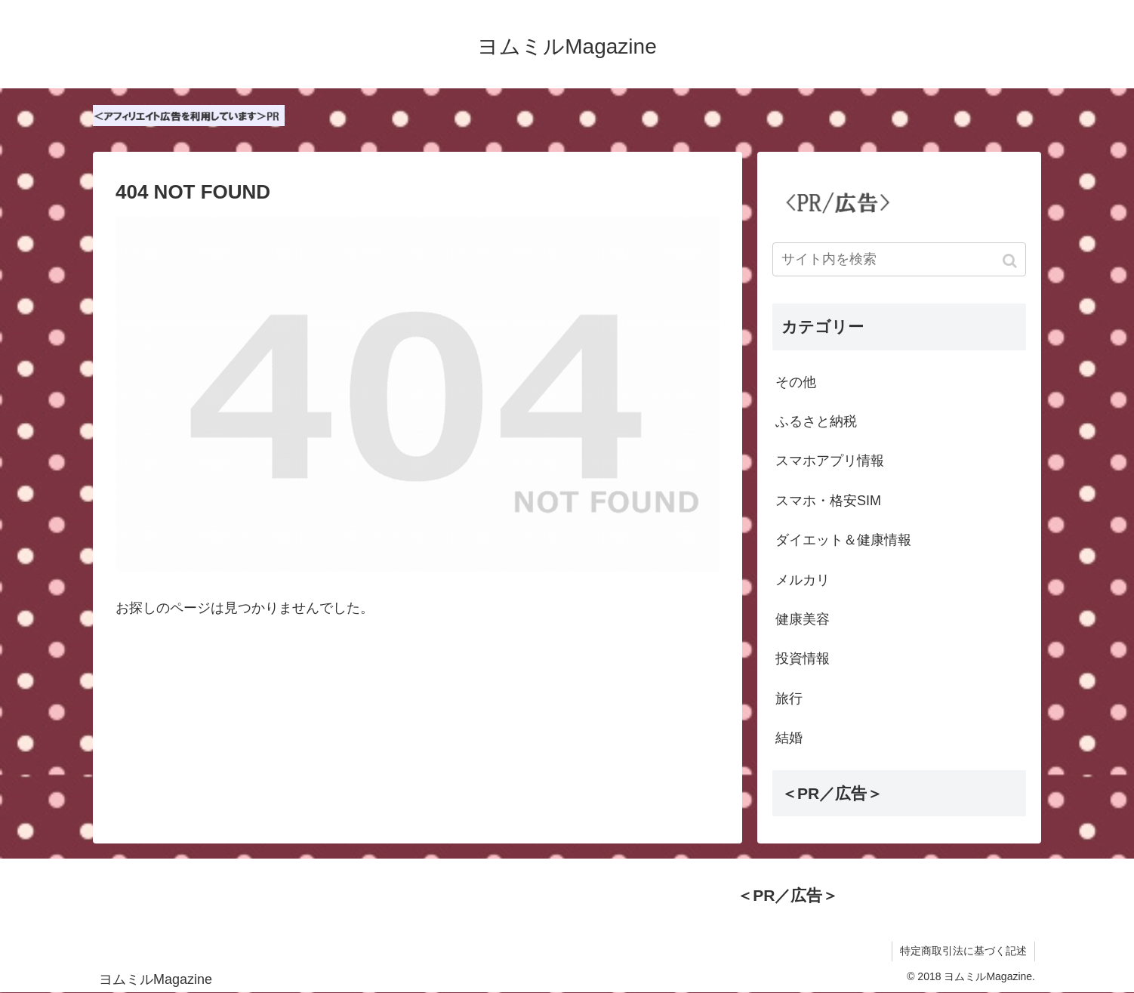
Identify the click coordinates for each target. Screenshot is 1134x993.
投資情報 (802, 658)
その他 (795, 382)
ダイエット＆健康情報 (843, 539)
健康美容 (802, 619)
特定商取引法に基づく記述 (963, 951)
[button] (1011, 260)
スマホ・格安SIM (828, 500)
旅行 (789, 698)
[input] (899, 259)
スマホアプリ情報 (829, 460)
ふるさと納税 (816, 421)
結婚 (789, 737)
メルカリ (802, 579)
